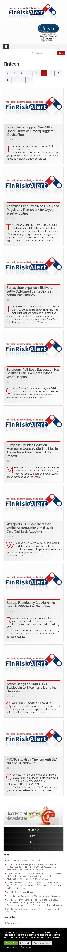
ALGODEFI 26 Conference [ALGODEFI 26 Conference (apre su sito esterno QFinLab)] (19, 860)
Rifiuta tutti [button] (24, 943)
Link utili (33, 842)
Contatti (33, 848)
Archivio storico (14, 923)
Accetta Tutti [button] (11, 943)
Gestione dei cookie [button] (42, 943)
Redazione (33, 830)
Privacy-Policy (27, 947)
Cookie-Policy (11, 947)
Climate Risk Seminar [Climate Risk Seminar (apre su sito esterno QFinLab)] (16, 892)
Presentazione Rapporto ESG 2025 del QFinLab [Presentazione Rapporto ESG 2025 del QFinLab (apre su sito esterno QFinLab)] (28, 896)
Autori (33, 836)
